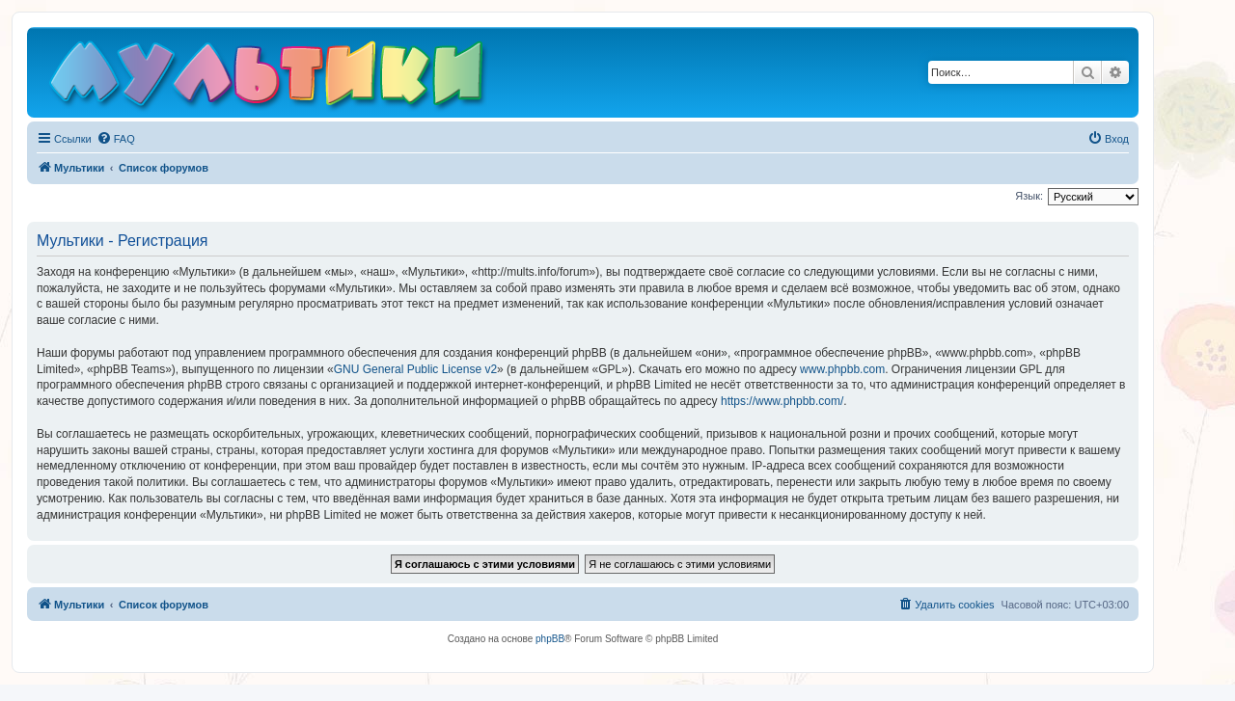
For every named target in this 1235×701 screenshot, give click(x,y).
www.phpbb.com (842, 369)
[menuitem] (115, 138)
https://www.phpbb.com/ (782, 401)
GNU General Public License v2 (415, 369)
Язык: (1029, 196)
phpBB (549, 639)
